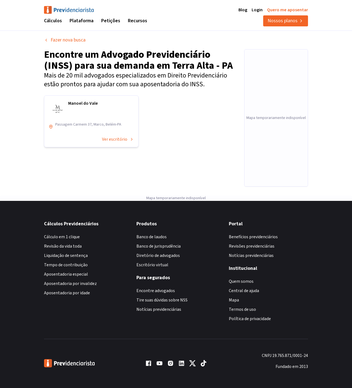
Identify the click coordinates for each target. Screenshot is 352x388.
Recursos (137, 20)
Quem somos (241, 281)
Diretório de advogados (158, 255)
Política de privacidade (250, 318)
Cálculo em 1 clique (62, 236)
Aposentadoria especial (66, 274)
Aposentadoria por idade (67, 292)
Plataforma (82, 20)
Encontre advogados (155, 290)
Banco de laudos (151, 236)
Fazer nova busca (65, 40)
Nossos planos (286, 20)
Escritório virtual (152, 264)
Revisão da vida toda (63, 246)
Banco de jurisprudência (158, 246)
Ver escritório (118, 139)
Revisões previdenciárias (251, 246)
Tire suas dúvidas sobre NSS (162, 300)
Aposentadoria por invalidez (70, 283)
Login (257, 10)
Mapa (234, 300)
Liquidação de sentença (66, 255)
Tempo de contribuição (66, 264)
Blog (242, 10)
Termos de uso (242, 309)
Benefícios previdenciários (253, 236)
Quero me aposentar (287, 10)
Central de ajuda (244, 290)
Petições (110, 20)
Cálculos (53, 20)
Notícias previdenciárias (158, 309)
